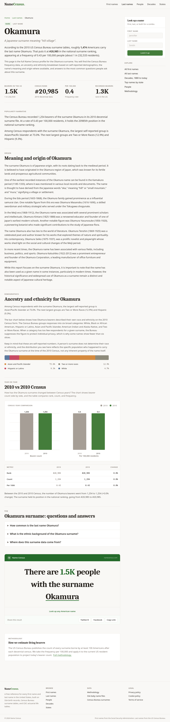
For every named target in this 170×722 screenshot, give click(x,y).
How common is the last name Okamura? (34, 525)
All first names (131, 69)
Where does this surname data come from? (35, 542)
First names (112, 4)
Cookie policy (134, 696)
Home (7, 17)
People (140, 4)
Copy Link (111, 620)
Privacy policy (135, 692)
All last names (131, 73)
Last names (127, 4)
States (162, 4)
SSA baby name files (96, 696)
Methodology (131, 91)
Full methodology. (62, 655)
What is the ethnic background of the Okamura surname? (44, 534)
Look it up (145, 53)
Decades (151, 4)
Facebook (97, 620)
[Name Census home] (14, 4)
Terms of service (136, 699)
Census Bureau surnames (98, 699)
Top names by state (134, 82)
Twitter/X (85, 620)
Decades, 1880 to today (136, 78)
